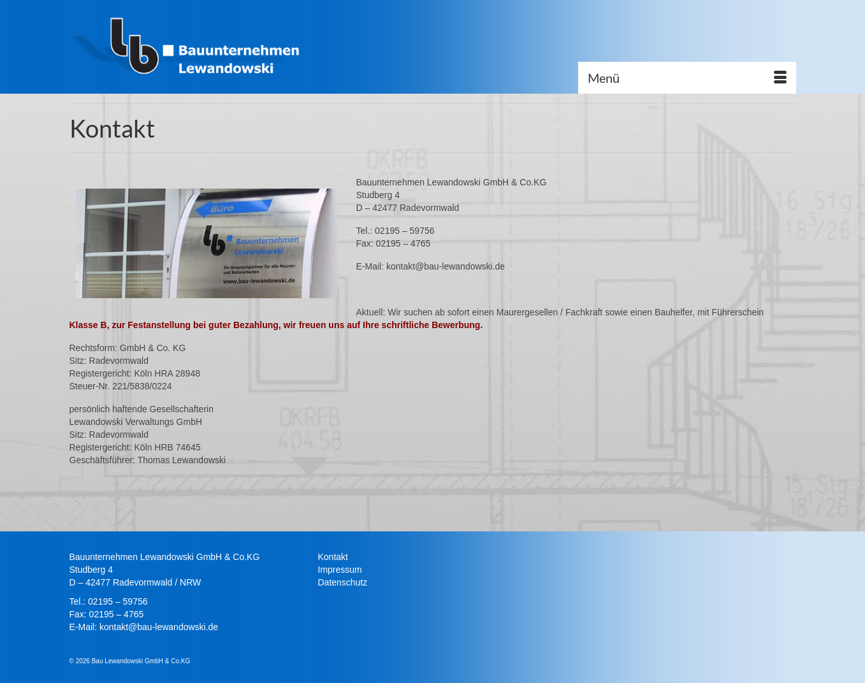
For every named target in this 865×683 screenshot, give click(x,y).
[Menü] (687, 78)
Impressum (340, 569)
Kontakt (333, 557)
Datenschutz (343, 582)
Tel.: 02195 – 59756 (108, 601)
